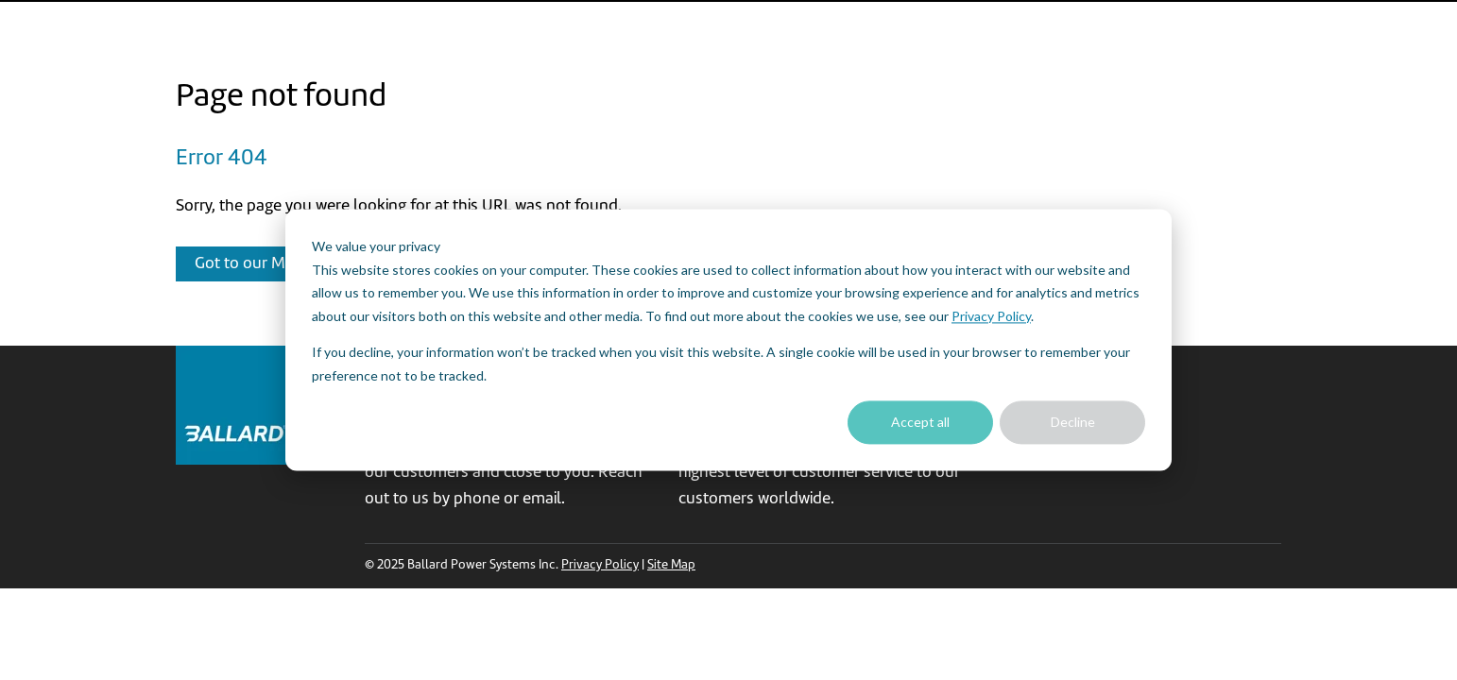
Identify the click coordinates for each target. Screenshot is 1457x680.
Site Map (671, 565)
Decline (1073, 422)
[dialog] (728, 339)
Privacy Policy (991, 316)
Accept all (920, 422)
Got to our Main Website (281, 264)
